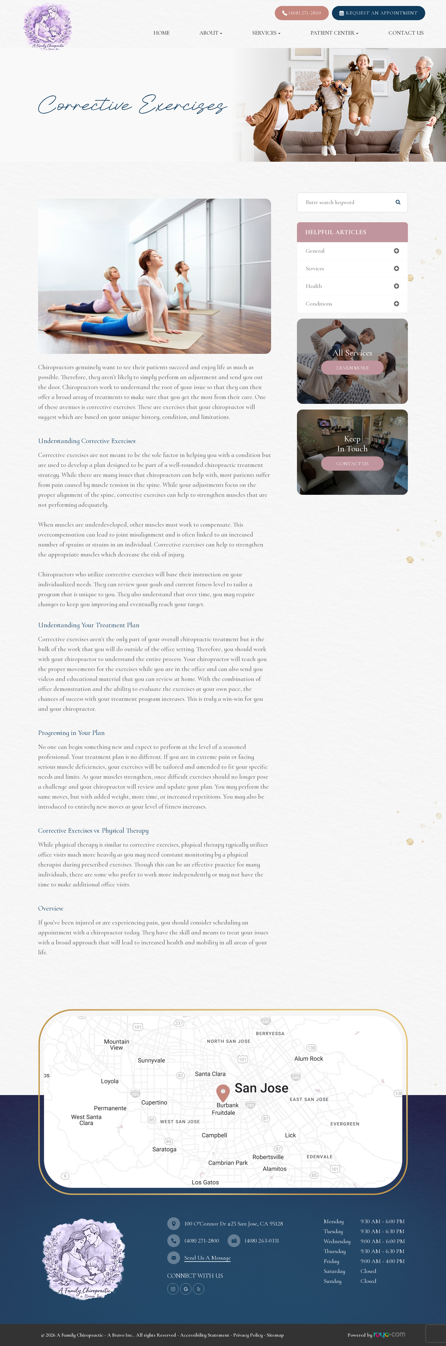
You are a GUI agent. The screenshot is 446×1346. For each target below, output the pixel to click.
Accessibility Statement (204, 1335)
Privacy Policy (248, 1335)
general (316, 251)
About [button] (210, 33)
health (314, 287)
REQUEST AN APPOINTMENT (382, 13)
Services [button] (266, 33)
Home (162, 33)
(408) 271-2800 (305, 13)
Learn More (352, 369)
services (315, 269)
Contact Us (406, 33)
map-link (49, 1008)
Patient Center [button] (334, 33)
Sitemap (275, 1335)
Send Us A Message (207, 1257)
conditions (319, 305)
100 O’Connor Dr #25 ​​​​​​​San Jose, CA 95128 (233, 1223)
